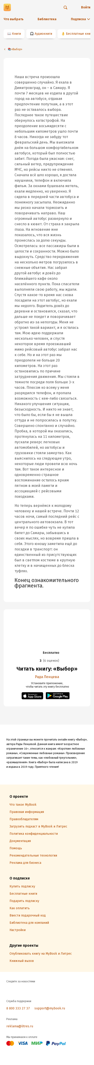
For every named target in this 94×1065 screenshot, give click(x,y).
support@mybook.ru (49, 1008)
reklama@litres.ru (19, 1026)
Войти (85, 7)
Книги (16, 34)
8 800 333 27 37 (18, 1008)
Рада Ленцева (47, 677)
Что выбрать (14, 19)
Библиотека (47, 19)
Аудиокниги (43, 34)
